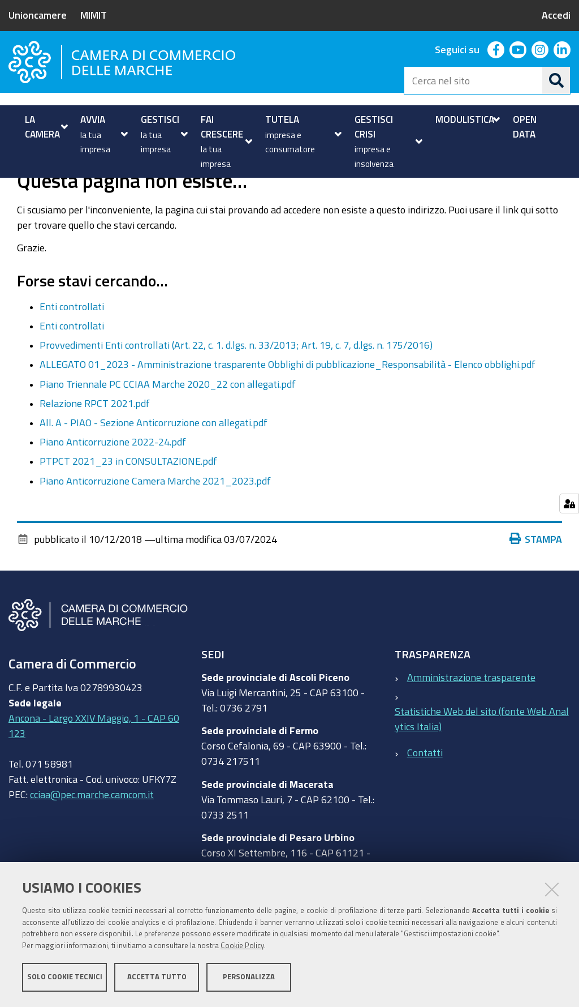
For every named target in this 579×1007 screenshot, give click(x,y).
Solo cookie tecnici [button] (64, 977)
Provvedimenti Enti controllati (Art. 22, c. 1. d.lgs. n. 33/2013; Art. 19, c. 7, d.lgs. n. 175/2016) (236, 383)
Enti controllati (72, 344)
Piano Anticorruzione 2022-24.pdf (113, 480)
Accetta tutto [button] (157, 977)
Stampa (536, 577)
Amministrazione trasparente (471, 715)
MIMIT (93, 15)
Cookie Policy (242, 946)
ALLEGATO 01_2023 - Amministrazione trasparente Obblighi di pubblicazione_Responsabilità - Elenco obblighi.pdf (287, 402)
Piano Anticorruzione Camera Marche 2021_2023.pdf (155, 518)
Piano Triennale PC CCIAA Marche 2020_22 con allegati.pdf (168, 422)
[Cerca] (556, 80)
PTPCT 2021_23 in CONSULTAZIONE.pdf (128, 499)
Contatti (425, 791)
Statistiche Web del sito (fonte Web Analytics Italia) (482, 756)
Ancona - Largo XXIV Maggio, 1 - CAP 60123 (93, 764)
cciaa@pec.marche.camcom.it (92, 833)
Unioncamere (37, 15)
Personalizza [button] (249, 977)
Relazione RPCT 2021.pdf (95, 441)
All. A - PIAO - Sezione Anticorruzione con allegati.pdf (153, 460)
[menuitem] (45, 126)
